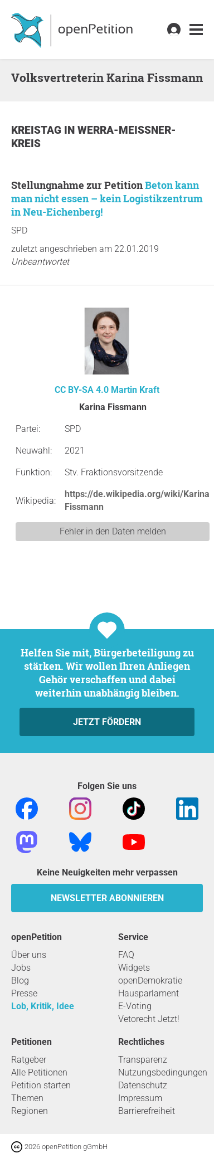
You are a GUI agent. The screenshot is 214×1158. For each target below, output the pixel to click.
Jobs (21, 967)
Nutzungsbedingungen (162, 1072)
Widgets (134, 967)
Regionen (29, 1111)
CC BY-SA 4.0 (82, 390)
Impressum (140, 1098)
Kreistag (37, 130)
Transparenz (142, 1059)
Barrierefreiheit (146, 1111)
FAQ (126, 955)
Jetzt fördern (107, 722)
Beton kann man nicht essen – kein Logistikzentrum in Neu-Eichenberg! (107, 198)
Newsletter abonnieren (107, 898)
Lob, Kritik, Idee (42, 1006)
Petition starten (41, 1085)
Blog (20, 980)
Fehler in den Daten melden (113, 531)
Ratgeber (28, 1059)
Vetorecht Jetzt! (148, 1019)
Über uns (28, 955)
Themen (27, 1098)
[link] (196, 30)
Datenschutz (142, 1085)
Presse (24, 993)
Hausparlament (148, 993)
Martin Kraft (135, 390)
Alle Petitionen (39, 1072)
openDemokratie (150, 980)
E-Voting (135, 1006)
